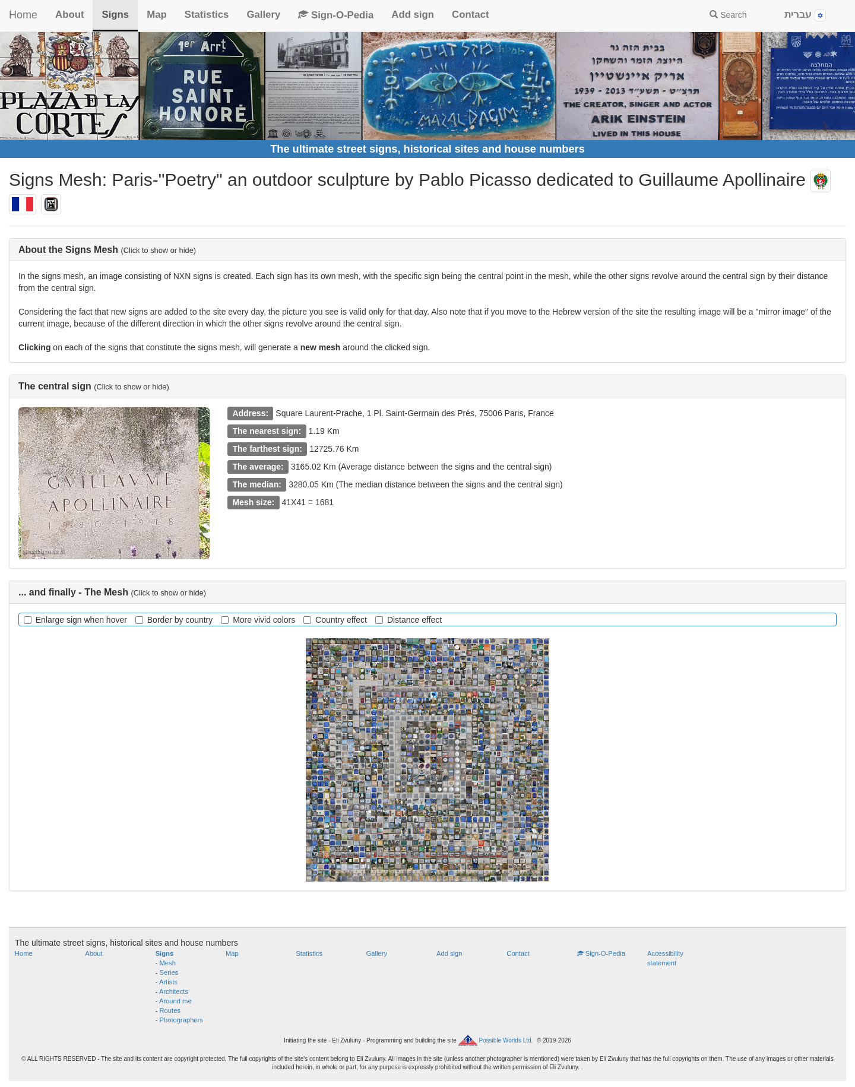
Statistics (207, 14)
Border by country (174, 620)
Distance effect (408, 620)
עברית (805, 15)
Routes (170, 1010)
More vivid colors (258, 620)
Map (157, 14)
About (69, 14)
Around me (175, 1000)
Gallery (263, 14)
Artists (168, 981)
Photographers (181, 1019)
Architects (173, 991)
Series (169, 972)
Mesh (168, 962)
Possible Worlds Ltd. (506, 1040)
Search (728, 15)
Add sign (412, 14)
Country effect (335, 620)
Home (23, 15)
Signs (115, 14)
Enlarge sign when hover (75, 620)
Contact (470, 14)
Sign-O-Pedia (335, 15)
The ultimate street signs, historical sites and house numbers (427, 149)
